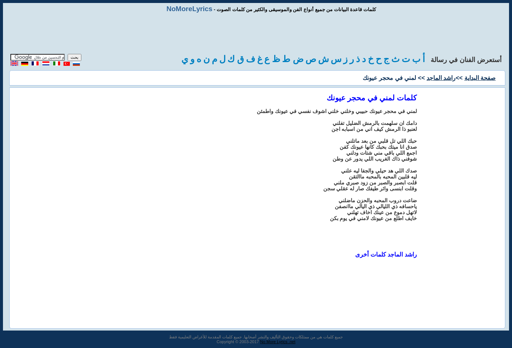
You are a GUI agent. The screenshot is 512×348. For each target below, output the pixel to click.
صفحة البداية (480, 78)
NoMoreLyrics (189, 9)
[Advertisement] (256, 33)
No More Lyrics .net (277, 341)
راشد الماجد (441, 78)
